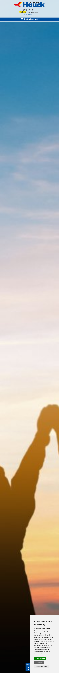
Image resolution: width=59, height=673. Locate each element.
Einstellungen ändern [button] (41, 666)
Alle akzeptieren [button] (40, 658)
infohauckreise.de (28, 14)
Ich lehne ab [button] (39, 662)
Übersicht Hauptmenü (29, 19)
